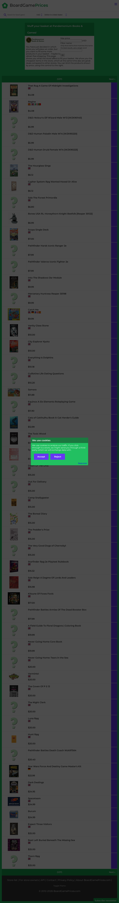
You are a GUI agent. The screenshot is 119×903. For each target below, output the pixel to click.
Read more (82, 463)
